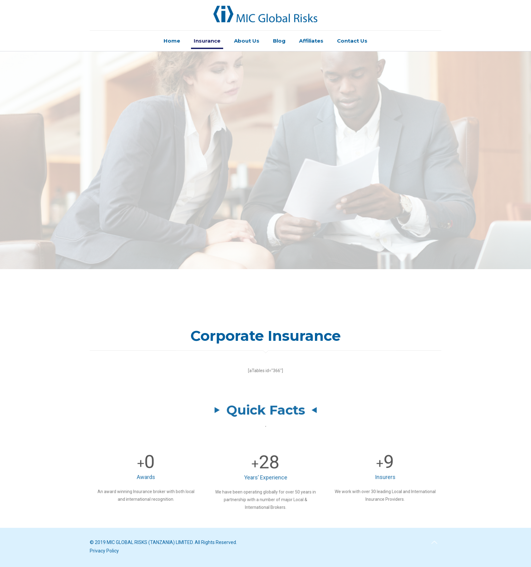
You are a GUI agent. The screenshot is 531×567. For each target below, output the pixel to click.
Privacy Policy (104, 550)
